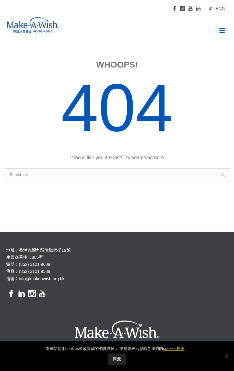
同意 (117, 359)
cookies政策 (173, 348)
